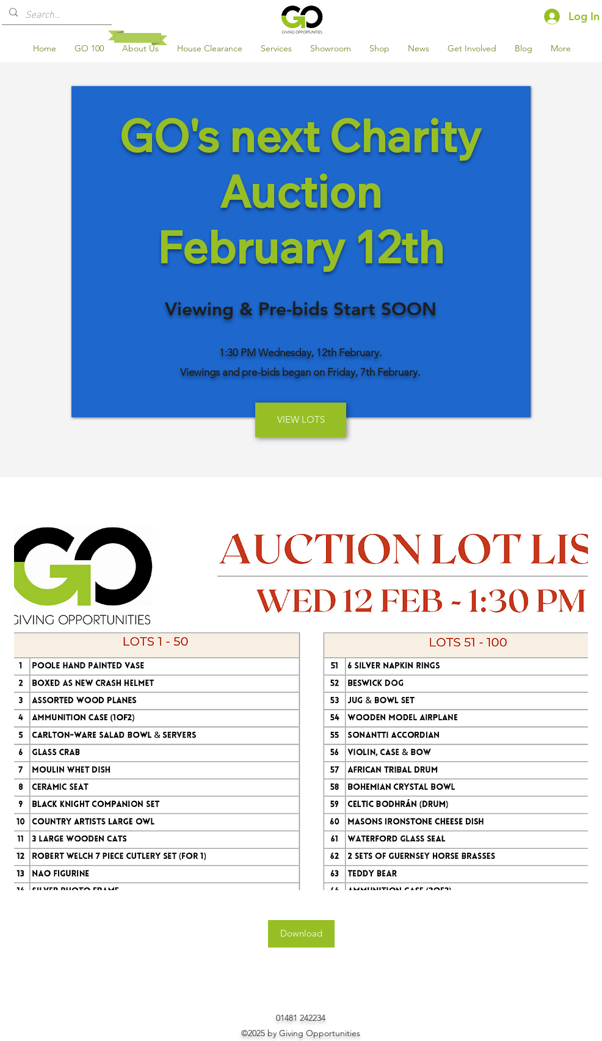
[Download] (301, 934)
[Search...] (55, 13)
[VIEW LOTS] (300, 420)
